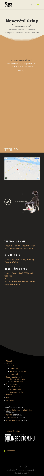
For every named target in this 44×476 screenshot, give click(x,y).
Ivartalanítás (11, 418)
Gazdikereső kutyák (17, 379)
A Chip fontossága (13, 420)
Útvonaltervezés (20, 201)
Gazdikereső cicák (16, 381)
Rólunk (8, 364)
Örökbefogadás (15, 389)
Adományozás (15, 386)
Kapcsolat (10, 400)
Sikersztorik (14, 368)
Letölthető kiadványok (18, 371)
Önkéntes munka (16, 392)
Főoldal (9, 361)
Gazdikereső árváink (14, 377)
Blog (8, 397)
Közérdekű (14, 374)
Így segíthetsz (11, 384)
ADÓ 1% (9, 395)
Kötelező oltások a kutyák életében (19, 410)
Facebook (11, 451)
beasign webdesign (12, 431)
